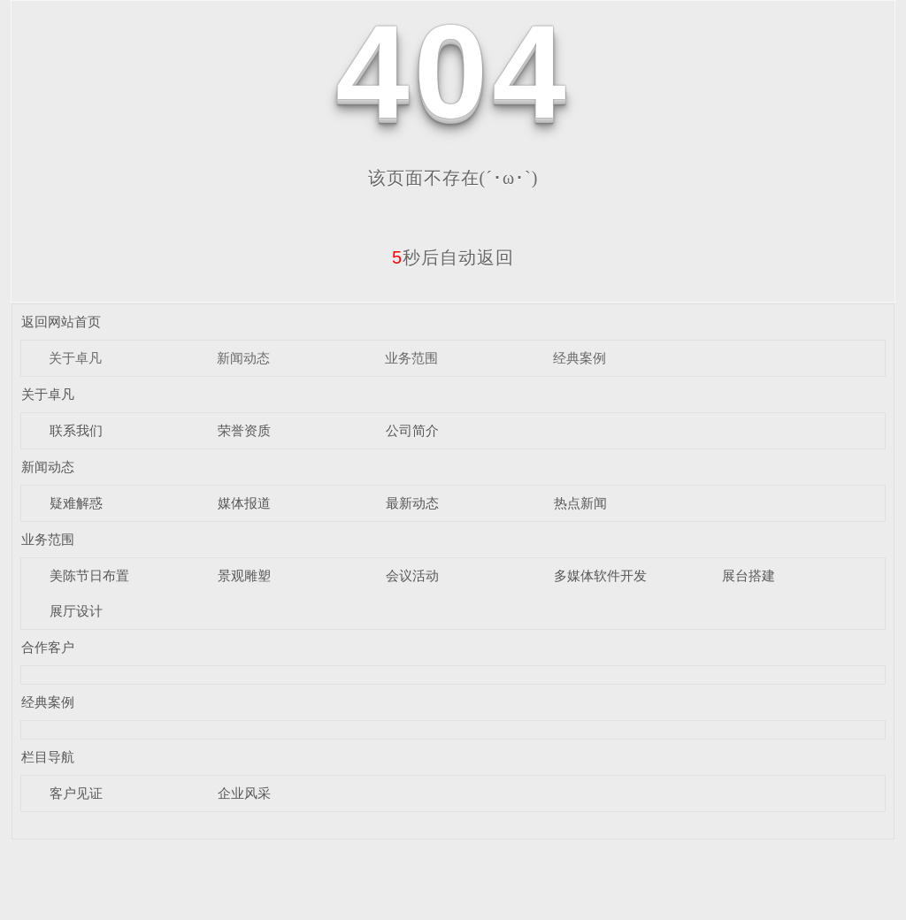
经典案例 (579, 357)
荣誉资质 (244, 430)
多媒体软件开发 (600, 575)
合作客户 (47, 647)
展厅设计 (76, 610)
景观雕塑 (244, 575)
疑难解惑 (76, 502)
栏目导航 (47, 756)
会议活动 (412, 575)
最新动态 (412, 502)
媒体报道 (244, 502)
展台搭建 (748, 575)
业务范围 (411, 357)
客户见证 (76, 793)
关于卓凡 (75, 357)
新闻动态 (243, 357)
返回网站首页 (61, 321)
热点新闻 (580, 502)
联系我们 (76, 430)
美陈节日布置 (89, 575)
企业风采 (244, 793)
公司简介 (412, 430)
